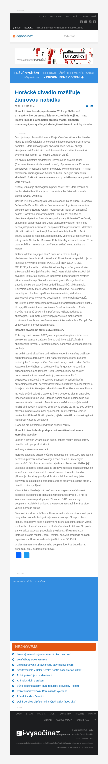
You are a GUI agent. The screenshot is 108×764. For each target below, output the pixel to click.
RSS (67, 16)
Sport (53, 714)
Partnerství (89, 16)
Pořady (92, 714)
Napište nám (83, 720)
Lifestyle (79, 714)
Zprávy (29, 714)
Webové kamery (64, 720)
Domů (19, 714)
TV (94, 720)
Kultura (41, 714)
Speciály (48, 720)
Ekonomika (65, 714)
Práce (76, 16)
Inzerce (42, 16)
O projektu (55, 16)
